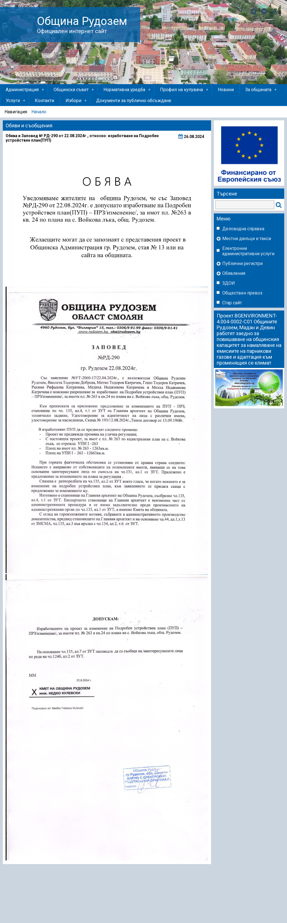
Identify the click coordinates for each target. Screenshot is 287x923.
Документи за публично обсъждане (133, 100)
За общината (261, 90)
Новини (226, 89)
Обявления (233, 273)
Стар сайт (232, 302)
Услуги (16, 100)
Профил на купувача (184, 90)
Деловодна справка (243, 228)
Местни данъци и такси (246, 238)
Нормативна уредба (127, 90)
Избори (76, 100)
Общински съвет (74, 90)
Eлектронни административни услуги (248, 251)
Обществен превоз (242, 293)
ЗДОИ (228, 283)
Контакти (44, 100)
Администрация (25, 90)
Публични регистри (242, 263)
